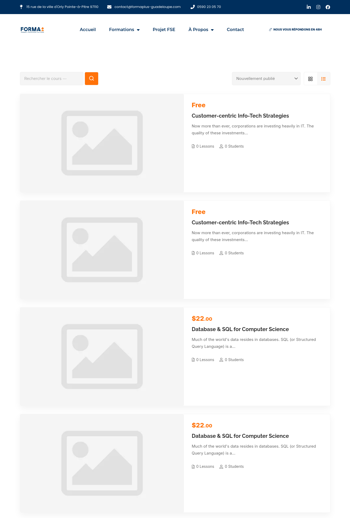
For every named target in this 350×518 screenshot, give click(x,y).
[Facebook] (10, 500)
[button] (295, 29)
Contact (235, 29)
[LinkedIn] (25, 500)
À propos (201, 30)
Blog (206, 461)
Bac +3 (153, 461)
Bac (151, 445)
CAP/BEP (155, 436)
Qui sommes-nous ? (220, 436)
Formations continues (166, 469)
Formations (124, 30)
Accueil (88, 29)
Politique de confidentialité (226, 469)
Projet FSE (164, 29)
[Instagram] (39, 500)
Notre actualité (215, 453)
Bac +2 (153, 453)
